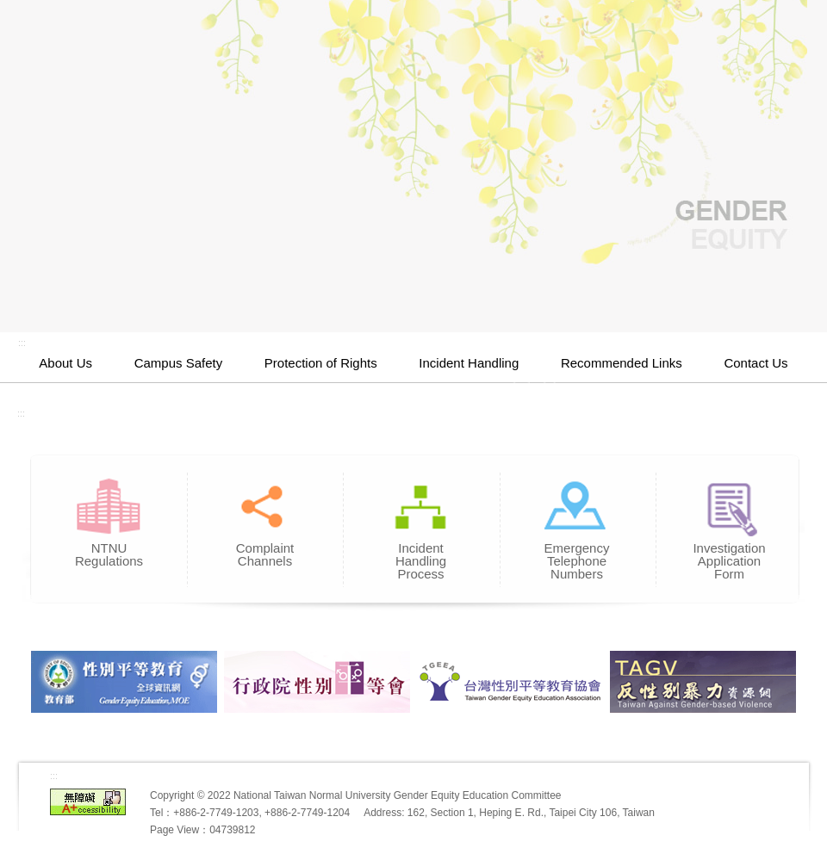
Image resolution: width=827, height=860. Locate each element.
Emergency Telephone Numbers (577, 555)
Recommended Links (621, 363)
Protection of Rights (320, 363)
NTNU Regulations (109, 548)
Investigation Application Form (729, 555)
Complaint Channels (265, 548)
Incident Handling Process (421, 555)
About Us (65, 363)
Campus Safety (178, 363)
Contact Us (755, 363)
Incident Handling (469, 363)
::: (22, 342)
